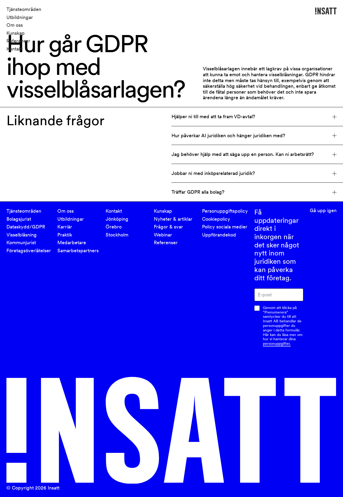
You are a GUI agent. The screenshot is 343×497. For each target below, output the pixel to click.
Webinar (163, 235)
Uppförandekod (219, 235)
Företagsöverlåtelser (28, 250)
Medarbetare (71, 242)
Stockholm (117, 235)
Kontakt (14, 49)
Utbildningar (19, 17)
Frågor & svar (168, 227)
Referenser (18, 41)
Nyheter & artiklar (173, 219)
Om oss (14, 25)
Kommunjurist (21, 242)
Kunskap (15, 33)
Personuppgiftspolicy (225, 211)
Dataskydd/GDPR (25, 227)
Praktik (64, 235)
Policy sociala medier (224, 227)
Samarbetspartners (78, 250)
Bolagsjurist (18, 219)
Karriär (64, 227)
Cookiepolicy (216, 219)
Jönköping (117, 219)
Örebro (114, 227)
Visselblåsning (21, 235)
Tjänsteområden (23, 9)
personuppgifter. (277, 343)
